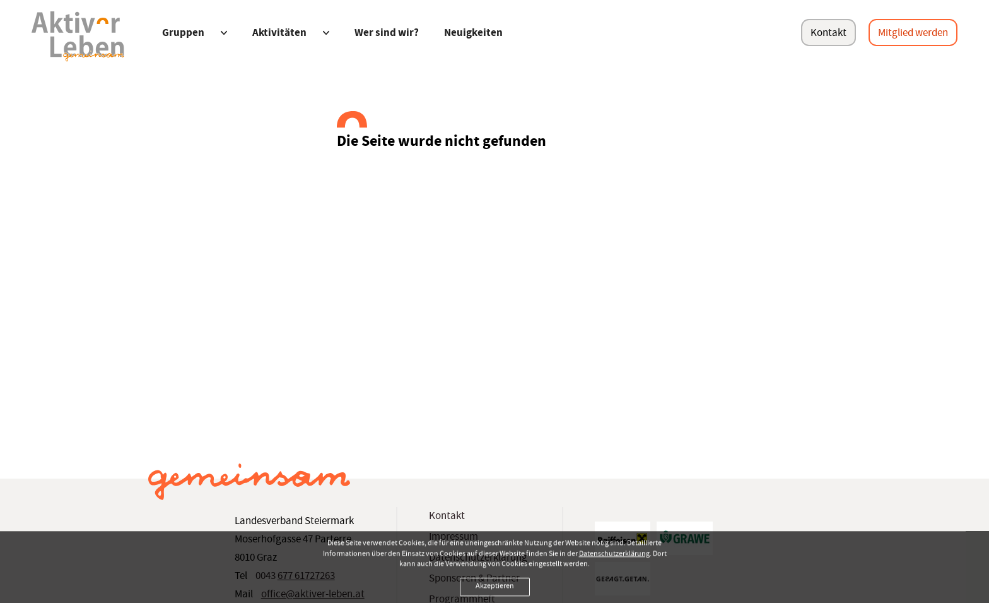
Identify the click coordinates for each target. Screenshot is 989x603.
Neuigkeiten (473, 34)
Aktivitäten (290, 34)
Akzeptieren (495, 589)
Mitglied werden (913, 34)
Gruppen (194, 34)
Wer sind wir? (386, 34)
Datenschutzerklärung (614, 557)
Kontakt (828, 34)
